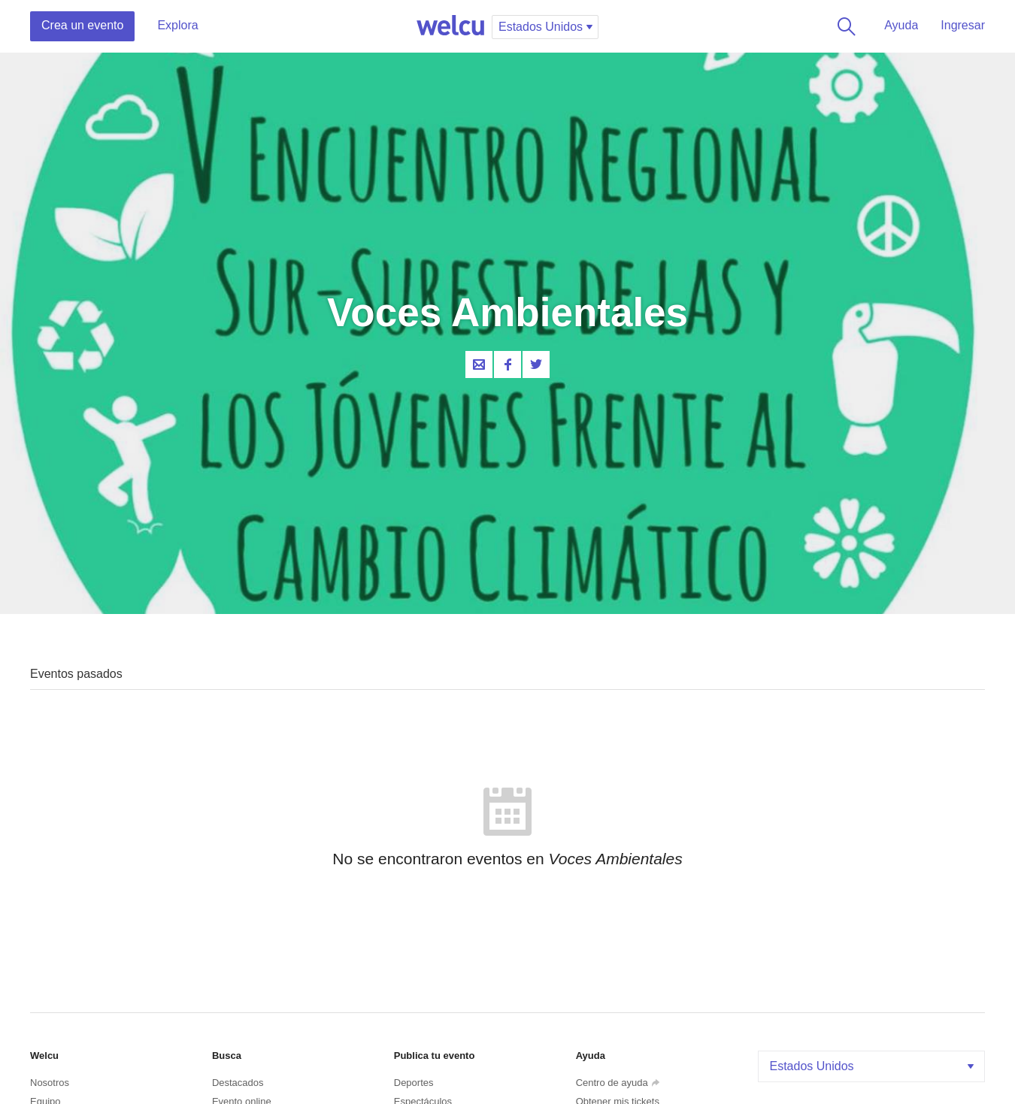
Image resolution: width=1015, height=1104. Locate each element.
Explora (177, 25)
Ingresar (963, 25)
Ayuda (901, 25)
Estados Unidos (873, 1066)
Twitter (536, 364)
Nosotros (49, 1082)
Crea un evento (82, 25)
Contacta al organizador (479, 364)
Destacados (238, 1082)
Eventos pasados (76, 673)
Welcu (450, 26)
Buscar (844, 26)
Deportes (414, 1082)
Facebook (507, 364)
